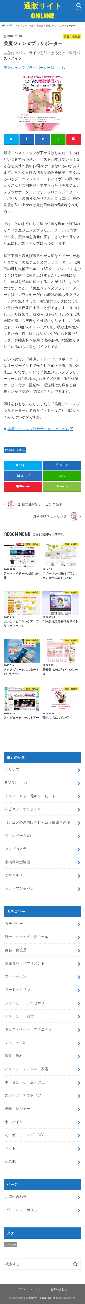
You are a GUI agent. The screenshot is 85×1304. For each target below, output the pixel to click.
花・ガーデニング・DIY (24, 1135)
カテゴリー (14, 924)
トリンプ (12, 769)
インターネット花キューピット (30, 796)
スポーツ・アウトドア (23, 1095)
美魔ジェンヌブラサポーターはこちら (34, 68)
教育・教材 (14, 1056)
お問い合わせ (16, 1197)
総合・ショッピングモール (26, 937)
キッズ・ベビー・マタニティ (28, 1029)
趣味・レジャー (17, 1108)
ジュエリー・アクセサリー (26, 1003)
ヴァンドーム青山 (19, 836)
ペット (10, 1148)
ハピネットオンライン (23, 809)
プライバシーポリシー (23, 1210)
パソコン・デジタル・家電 (26, 1069)
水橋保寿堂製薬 (17, 862)
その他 (10, 1161)
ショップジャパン (19, 888)
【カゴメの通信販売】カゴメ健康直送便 (37, 822)
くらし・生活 (16, 1042)
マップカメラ (16, 849)
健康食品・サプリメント (25, 963)
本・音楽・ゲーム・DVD (25, 1082)
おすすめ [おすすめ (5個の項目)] (10, 1244)
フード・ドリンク (19, 990)
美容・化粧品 (16, 450)
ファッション (16, 976)
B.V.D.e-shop (16, 783)
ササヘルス (14, 875)
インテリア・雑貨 (19, 1016)
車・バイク (14, 1122)
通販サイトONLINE (43, 10)
